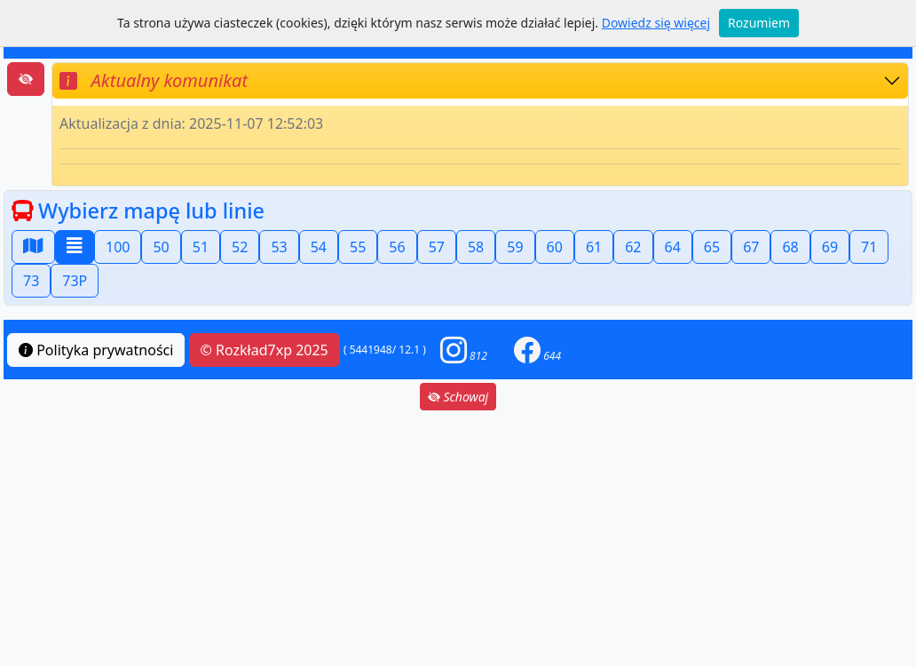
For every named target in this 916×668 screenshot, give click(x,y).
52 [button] (240, 247)
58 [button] (476, 247)
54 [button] (319, 247)
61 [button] (594, 247)
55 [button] (358, 247)
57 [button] (437, 247)
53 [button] (279, 247)
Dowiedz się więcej (656, 22)
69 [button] (830, 247)
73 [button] (31, 280)
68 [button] (790, 247)
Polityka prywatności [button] (96, 350)
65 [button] (712, 247)
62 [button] (633, 247)
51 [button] (201, 247)
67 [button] (751, 247)
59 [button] (515, 247)
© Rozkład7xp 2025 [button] (264, 350)
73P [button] (74, 280)
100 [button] (118, 247)
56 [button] (397, 247)
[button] (464, 349)
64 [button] (673, 247)
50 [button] (161, 247)
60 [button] (555, 247)
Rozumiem (759, 22)
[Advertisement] (458, 538)
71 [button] (869, 247)
